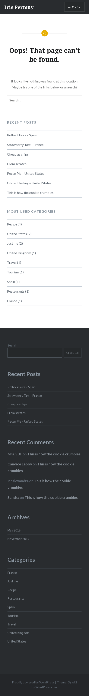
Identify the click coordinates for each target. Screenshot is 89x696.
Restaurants (16, 291)
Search (12, 345)
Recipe (12, 224)
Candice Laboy (19, 464)
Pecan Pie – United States (25, 173)
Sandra (13, 497)
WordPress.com (46, 687)
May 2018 (13, 530)
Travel (11, 262)
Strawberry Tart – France (25, 145)
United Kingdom (19, 253)
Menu (76, 6)
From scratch (16, 164)
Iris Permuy (19, 7)
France (12, 301)
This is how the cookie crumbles (30, 193)
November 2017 (18, 539)
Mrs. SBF (14, 454)
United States (17, 234)
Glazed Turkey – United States (29, 183)
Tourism (13, 272)
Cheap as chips (18, 154)
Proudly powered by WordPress (33, 682)
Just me (12, 243)
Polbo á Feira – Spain (22, 135)
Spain (11, 282)
